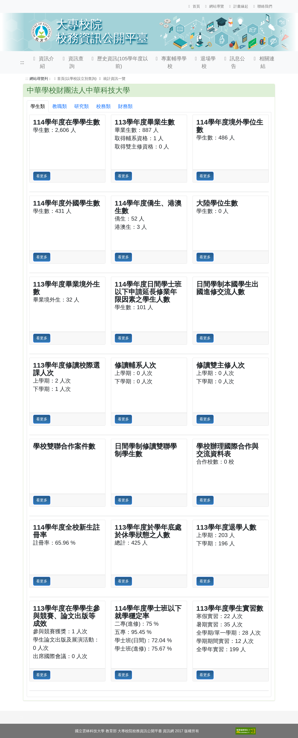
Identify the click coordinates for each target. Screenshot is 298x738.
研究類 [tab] (81, 106)
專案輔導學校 (170, 62)
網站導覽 (214, 6)
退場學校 (204, 62)
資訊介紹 (42, 62)
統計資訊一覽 (114, 79)
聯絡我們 (262, 6)
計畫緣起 (238, 6)
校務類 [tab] (103, 106)
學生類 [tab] (37, 106)
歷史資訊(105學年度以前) (118, 62)
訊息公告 (233, 62)
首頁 (193, 6)
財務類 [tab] (125, 106)
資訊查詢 (71, 62)
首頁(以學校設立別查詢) (75, 79)
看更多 (41, 176)
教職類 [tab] (59, 106)
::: (22, 62)
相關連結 (262, 62)
